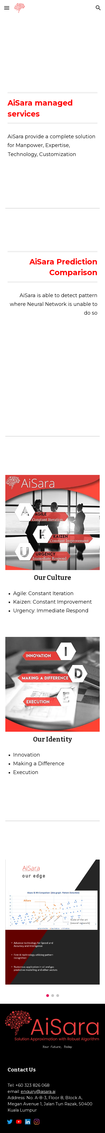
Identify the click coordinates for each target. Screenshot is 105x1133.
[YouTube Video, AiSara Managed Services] (52, 48)
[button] (6, 8)
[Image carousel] (52, 928)
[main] (52, 108)
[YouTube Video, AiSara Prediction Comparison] (52, 369)
